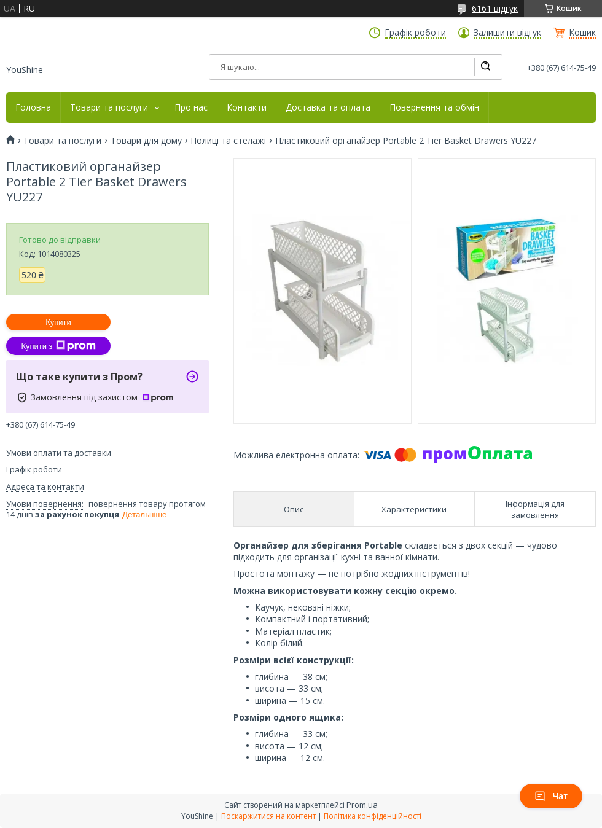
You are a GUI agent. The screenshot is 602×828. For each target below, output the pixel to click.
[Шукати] (485, 67)
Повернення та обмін (434, 107)
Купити (58, 322)
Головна (33, 107)
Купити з (58, 345)
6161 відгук (495, 8)
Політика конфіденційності (372, 816)
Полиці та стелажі (228, 140)
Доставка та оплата (328, 107)
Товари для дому (146, 140)
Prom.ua (362, 804)
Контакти (247, 107)
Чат (551, 796)
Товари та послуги (109, 107)
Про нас (191, 107)
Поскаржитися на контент (268, 816)
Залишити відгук (507, 32)
